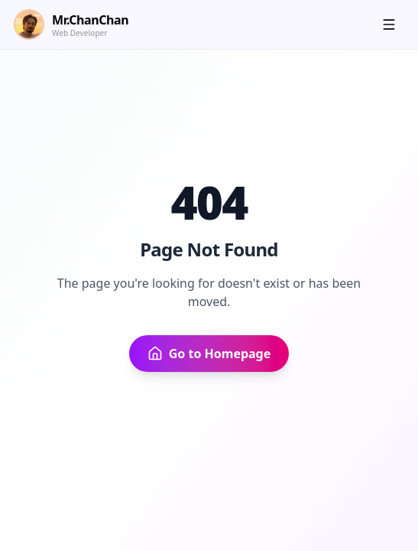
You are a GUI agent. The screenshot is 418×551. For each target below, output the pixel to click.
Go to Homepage (209, 353)
